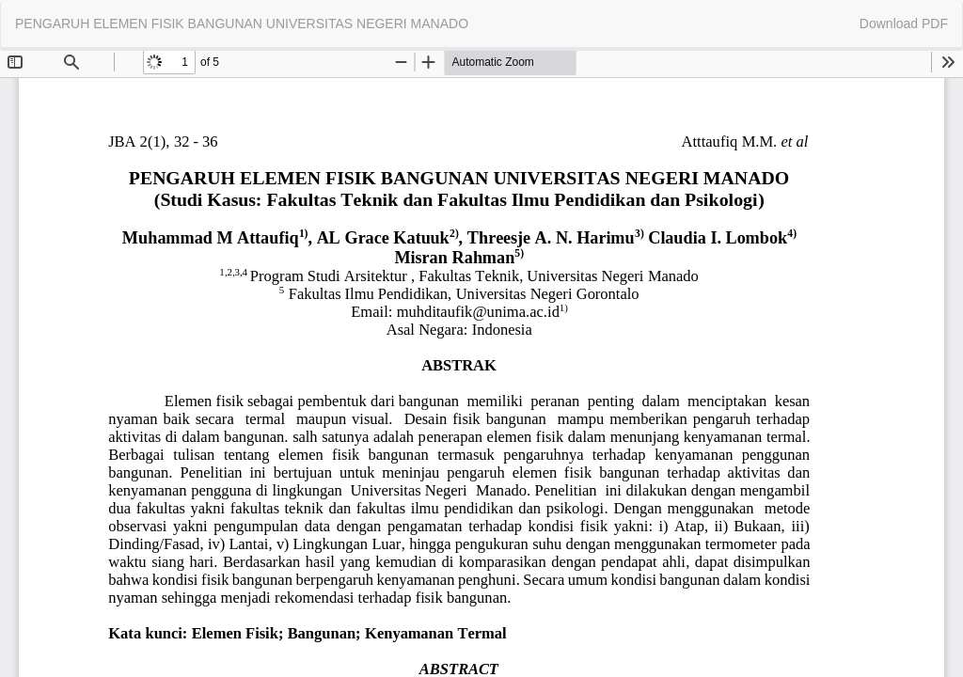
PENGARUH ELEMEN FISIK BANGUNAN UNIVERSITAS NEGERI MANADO (241, 23)
